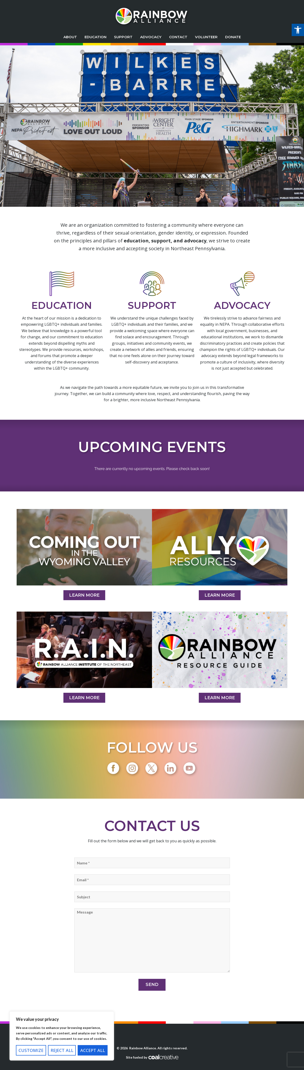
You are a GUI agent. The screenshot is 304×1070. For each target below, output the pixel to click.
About (70, 37)
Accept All (92, 1050)
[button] (298, 30)
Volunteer (206, 37)
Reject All (62, 1050)
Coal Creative (163, 1057)
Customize (31, 1050)
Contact (178, 37)
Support (123, 37)
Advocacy (151, 37)
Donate (233, 37)
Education (95, 37)
